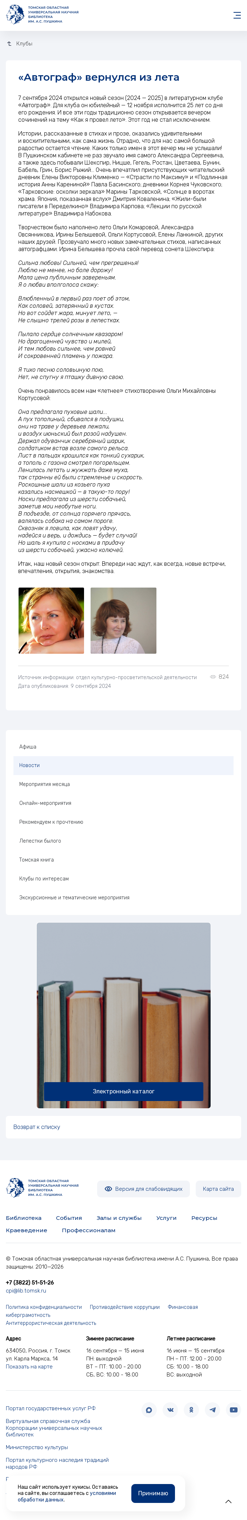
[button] (228, 1501)
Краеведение (26, 1230)
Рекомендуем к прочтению (51, 822)
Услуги (166, 1217)
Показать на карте (29, 1366)
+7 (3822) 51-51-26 (30, 1282)
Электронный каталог (124, 1091)
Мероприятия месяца (44, 784)
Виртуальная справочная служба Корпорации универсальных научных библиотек (54, 1428)
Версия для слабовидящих (143, 1189)
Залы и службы (119, 1217)
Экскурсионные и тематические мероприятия (74, 898)
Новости (29, 765)
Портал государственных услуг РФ (51, 1408)
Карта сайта (218, 1189)
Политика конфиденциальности (44, 1307)
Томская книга (36, 860)
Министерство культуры (37, 1447)
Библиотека (23, 1217)
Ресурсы (204, 1217)
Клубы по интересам (44, 879)
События (69, 1217)
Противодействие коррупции (125, 1307)
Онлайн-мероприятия (45, 803)
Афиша (27, 747)
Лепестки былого (40, 841)
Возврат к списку (36, 1127)
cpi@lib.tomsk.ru (26, 1290)
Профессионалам (89, 1230)
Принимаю (153, 1493)
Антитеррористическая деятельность (51, 1323)
